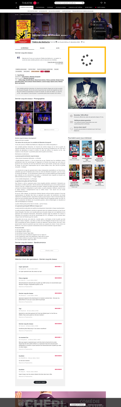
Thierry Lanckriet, (51, 80)
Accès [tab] (57, 48)
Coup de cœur (31, 69)
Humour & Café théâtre (75, 7)
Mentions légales (19, 396)
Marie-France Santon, (40, 80)
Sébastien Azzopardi (35, 76)
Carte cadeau (100, 7)
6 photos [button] (57, 118)
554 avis (34, 38)
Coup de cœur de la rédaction (55, 62)
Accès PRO (64, 396)
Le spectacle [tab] (24, 48)
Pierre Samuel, (28, 81)
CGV (39, 396)
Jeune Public (88, 7)
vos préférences (53, 403)
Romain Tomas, (60, 80)
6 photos (99, 21)
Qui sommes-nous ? (20, 392)
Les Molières (19, 71)
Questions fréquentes (44, 394)
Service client (41, 392)
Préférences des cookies (44, 397)
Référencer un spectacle (67, 392)
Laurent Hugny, (46, 81)
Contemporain (40, 7)
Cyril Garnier (21, 83)
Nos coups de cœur (32, 11)
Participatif (27, 71)
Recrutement (18, 394)
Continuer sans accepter (95, 404)
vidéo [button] (48, 239)
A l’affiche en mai (66, 11)
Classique (50, 7)
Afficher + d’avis (40, 371)
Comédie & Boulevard (26, 7)
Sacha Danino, (25, 76)
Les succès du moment (54, 11)
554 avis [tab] (42, 48)
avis (99, 28)
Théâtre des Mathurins (41, 42)
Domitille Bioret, (30, 80)
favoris (100, 31)
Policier (56, 69)
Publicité (63, 394)
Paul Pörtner (20, 75)
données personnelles (47, 396)
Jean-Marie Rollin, (19, 81)
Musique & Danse (61, 7)
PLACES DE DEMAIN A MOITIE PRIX (44, 69)
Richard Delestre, (37, 81)
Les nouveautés (43, 11)
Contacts (17, 397)
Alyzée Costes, (54, 81)
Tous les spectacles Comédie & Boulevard (82, 11)
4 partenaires (28, 403)
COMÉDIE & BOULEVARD (21, 69)
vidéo (98, 25)
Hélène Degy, (21, 80)
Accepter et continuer (77, 404)
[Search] (67, 3)
